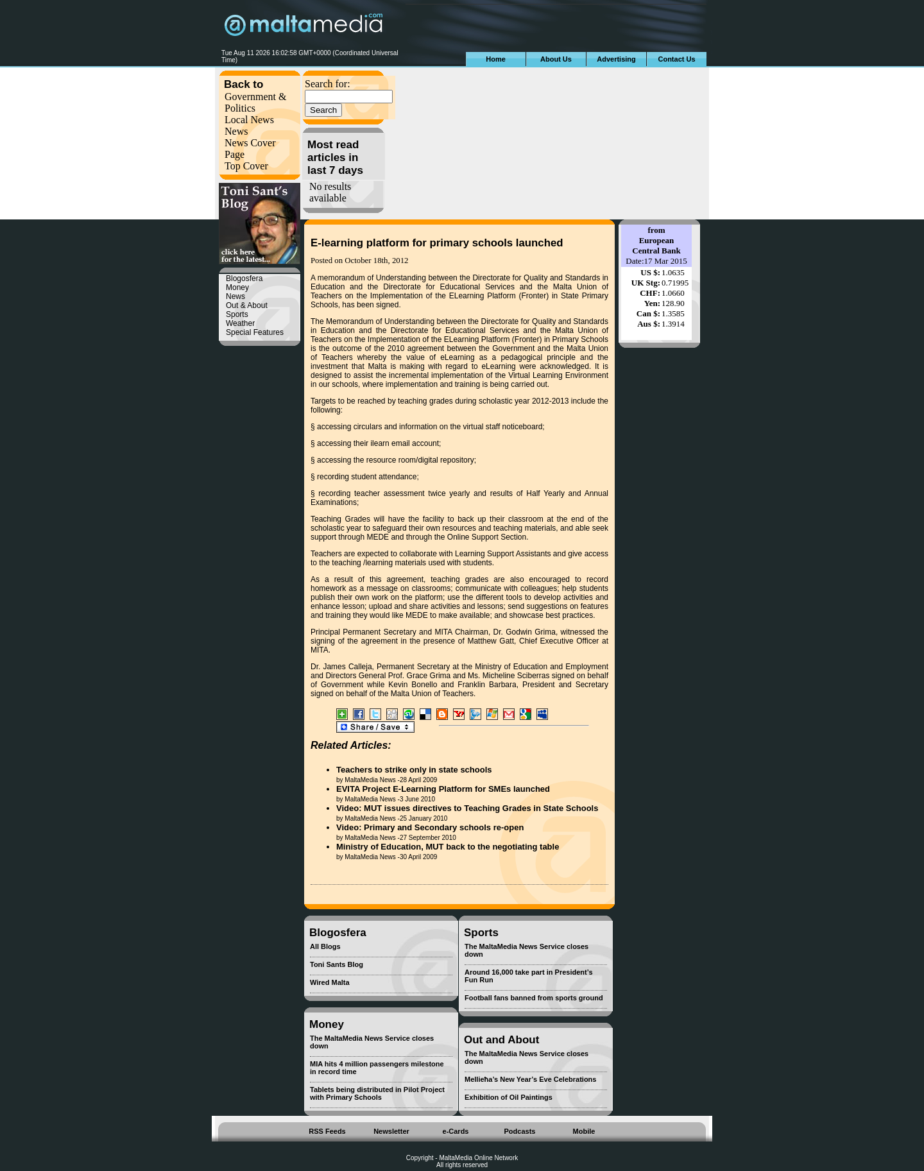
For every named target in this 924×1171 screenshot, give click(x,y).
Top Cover (246, 165)
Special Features (255, 332)
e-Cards (456, 1131)
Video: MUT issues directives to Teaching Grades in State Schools (467, 808)
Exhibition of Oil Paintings (508, 1097)
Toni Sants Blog (336, 964)
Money (237, 287)
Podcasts (520, 1131)
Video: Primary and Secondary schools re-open (430, 827)
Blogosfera (244, 278)
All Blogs (325, 946)
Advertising (616, 59)
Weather (240, 323)
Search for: (327, 83)
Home (496, 59)
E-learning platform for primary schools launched (437, 243)
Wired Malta (330, 982)
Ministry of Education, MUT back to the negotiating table (447, 846)
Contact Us (676, 59)
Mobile (584, 1131)
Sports (237, 314)
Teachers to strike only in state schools (414, 769)
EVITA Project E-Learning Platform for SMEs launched (443, 789)
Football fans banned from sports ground (534, 998)
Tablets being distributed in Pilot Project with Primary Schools (377, 1093)
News (236, 131)
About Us (556, 59)
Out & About (247, 305)
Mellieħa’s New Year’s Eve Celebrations (530, 1079)
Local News (249, 119)
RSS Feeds (327, 1131)
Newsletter (391, 1131)
